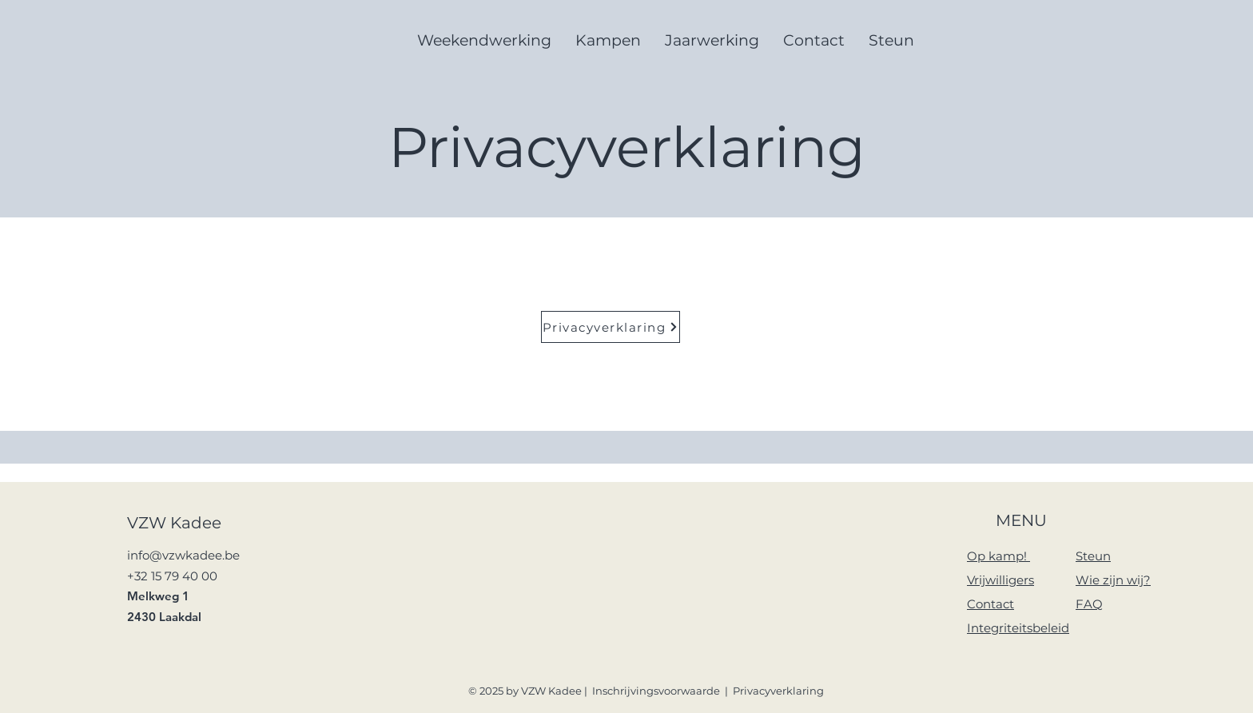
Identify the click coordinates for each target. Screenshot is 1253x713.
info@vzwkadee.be (183, 555)
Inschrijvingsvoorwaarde (656, 690)
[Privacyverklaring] (610, 327)
